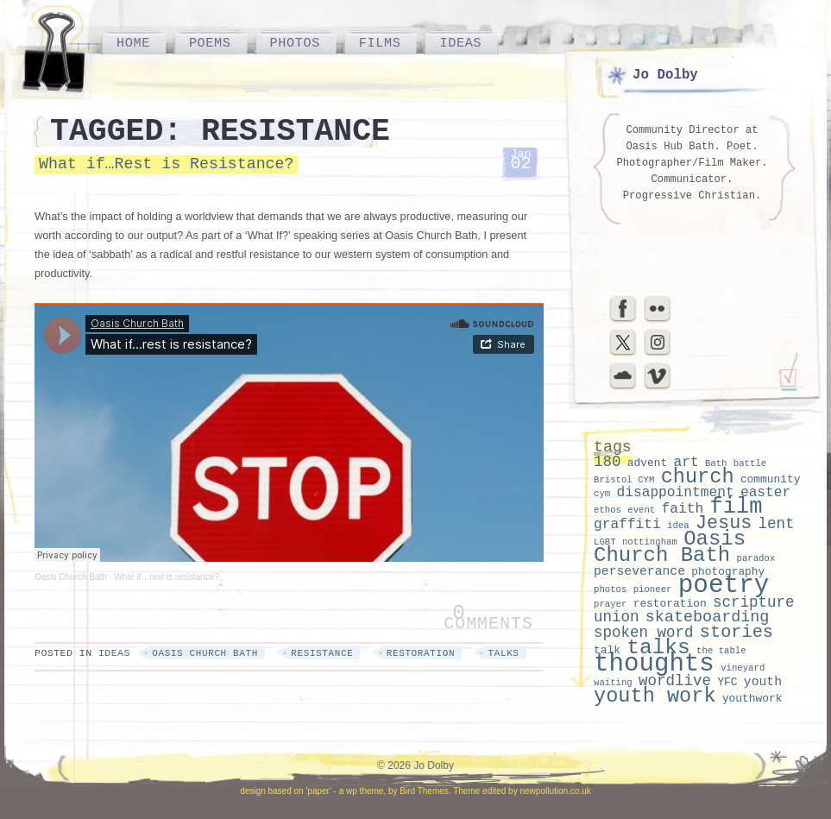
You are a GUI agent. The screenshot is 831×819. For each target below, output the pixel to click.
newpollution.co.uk (554, 791)
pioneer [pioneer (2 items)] (652, 589)
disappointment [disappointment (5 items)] (674, 493)
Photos (295, 43)
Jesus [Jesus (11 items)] (724, 523)
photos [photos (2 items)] (610, 589)
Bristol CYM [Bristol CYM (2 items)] (624, 480)
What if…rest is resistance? (166, 577)
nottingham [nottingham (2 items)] (649, 542)
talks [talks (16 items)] (658, 647)
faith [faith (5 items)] (683, 509)
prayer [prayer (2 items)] (610, 604)
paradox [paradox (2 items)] (756, 558)
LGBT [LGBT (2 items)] (605, 542)
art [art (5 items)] (685, 462)
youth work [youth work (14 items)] (655, 696)
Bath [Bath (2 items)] (716, 463)
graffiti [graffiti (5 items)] (627, 524)
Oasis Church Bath (71, 577)
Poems (210, 43)
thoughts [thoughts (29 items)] (654, 664)
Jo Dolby (665, 75)
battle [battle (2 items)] (749, 463)
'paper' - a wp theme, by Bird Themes (376, 791)
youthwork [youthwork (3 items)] (752, 698)
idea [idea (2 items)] (678, 525)
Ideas (460, 43)
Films (380, 43)
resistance (322, 653)
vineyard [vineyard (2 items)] (743, 668)
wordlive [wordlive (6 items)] (675, 681)
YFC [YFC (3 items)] (727, 682)
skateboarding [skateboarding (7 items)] (707, 617)
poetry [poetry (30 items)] (724, 585)
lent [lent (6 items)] (777, 523)
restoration (421, 653)
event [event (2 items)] (641, 510)
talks (503, 653)
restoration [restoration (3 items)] (670, 603)
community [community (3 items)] (770, 479)
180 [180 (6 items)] (607, 461)
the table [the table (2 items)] (721, 651)
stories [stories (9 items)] (736, 632)
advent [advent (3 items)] (647, 463)
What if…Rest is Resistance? (166, 164)
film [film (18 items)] (735, 507)
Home (133, 43)
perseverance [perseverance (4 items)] (639, 571)
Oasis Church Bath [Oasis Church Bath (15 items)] (670, 547)
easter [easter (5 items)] (765, 493)
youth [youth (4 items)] (763, 682)
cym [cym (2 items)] (602, 493)
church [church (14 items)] (697, 476)
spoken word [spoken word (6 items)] (644, 632)
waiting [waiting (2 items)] (613, 682)
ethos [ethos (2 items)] (607, 510)
